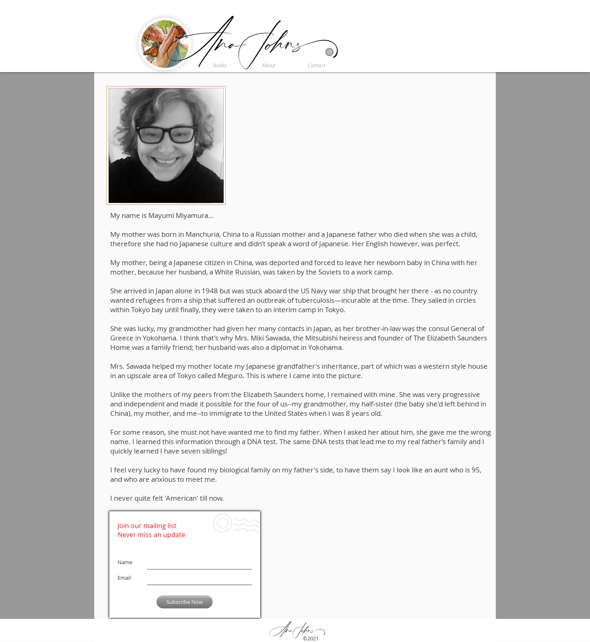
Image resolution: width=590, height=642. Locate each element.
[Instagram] (329, 52)
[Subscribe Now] (185, 601)
